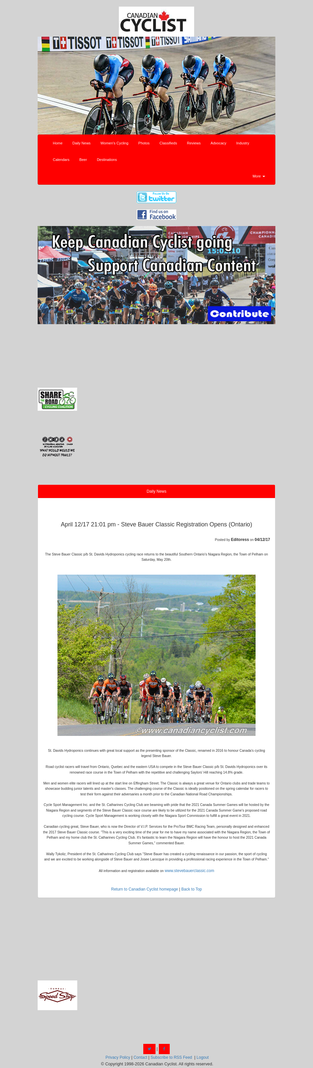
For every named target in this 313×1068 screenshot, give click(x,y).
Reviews (194, 143)
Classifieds (168, 143)
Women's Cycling (114, 143)
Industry (242, 143)
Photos (144, 143)
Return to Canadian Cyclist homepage (144, 889)
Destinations (107, 160)
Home (57, 143)
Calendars (61, 160)
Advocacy (218, 143)
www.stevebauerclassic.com (189, 870)
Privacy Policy (117, 1057)
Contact (140, 1057)
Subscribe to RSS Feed (171, 1057)
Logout (202, 1057)
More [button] (259, 176)
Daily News (81, 143)
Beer (83, 160)
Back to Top (191, 889)
